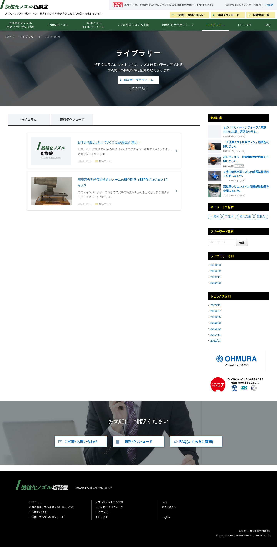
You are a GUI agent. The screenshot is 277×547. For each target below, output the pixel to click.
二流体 (229, 216)
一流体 (215, 216)
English (269, 4)
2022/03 (215, 282)
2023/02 (215, 271)
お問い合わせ (169, 507)
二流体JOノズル (57, 25)
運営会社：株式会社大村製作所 (255, 531)
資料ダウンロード (228, 15)
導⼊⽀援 (245, 216)
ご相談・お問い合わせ (190, 15)
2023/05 (215, 316)
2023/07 (215, 311)
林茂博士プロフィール (138, 80)
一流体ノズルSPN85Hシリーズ (92, 24)
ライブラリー (215, 25)
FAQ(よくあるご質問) (196, 442)
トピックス (244, 25)
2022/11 (215, 276)
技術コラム (29, 119)
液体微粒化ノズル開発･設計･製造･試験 (20, 24)
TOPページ (35, 502)
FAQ (164, 502)
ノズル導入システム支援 (133, 25)
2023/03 (215, 265)
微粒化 (261, 216)
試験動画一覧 (261, 15)
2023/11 (215, 305)
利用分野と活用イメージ (178, 25)
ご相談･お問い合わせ (80, 442)
